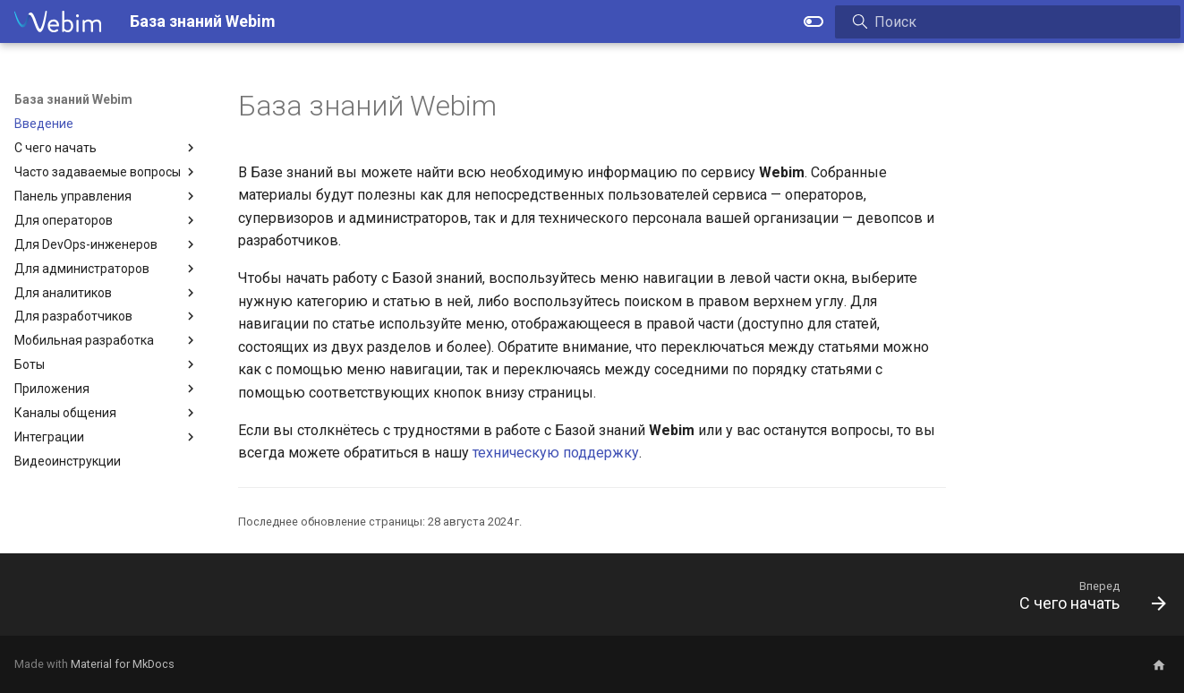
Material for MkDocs (123, 664)
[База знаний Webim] (57, 21)
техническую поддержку (556, 452)
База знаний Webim (73, 99)
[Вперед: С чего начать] (1086, 600)
